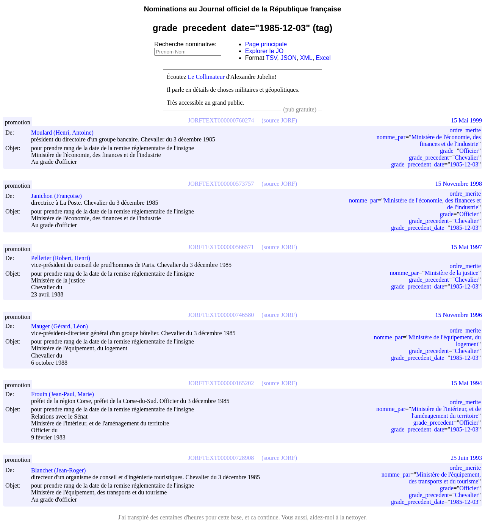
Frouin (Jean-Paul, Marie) (66, 394)
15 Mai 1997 (466, 247)
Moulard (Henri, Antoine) (65, 132)
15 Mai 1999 (466, 120)
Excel (323, 58)
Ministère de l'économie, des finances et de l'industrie (446, 140)
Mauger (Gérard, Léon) (63, 326)
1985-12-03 (464, 164)
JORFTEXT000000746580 (221, 315)
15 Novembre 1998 (458, 183)
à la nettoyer (350, 517)
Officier (468, 150)
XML (306, 58)
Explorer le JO (264, 51)
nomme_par (391, 137)
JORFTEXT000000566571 (221, 247)
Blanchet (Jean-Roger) (61, 470)
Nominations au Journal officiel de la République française (242, 9)
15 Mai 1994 (466, 383)
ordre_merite (465, 130)
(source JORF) (279, 120)
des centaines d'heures (177, 517)
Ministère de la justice (452, 273)
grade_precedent (429, 157)
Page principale (266, 44)
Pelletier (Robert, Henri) (64, 258)
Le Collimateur (206, 77)
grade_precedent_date (417, 164)
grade (447, 150)
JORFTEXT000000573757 (221, 183)
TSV (271, 58)
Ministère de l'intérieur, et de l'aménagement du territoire (446, 412)
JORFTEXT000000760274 (221, 120)
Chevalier (466, 157)
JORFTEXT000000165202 (221, 383)
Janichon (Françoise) (60, 196)
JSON (288, 58)
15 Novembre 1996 (458, 315)
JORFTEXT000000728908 (221, 458)
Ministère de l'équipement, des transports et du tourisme (445, 478)
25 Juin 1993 (466, 458)
